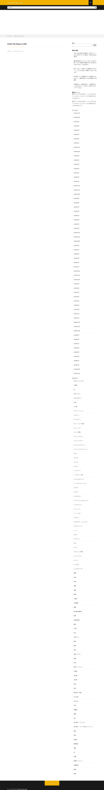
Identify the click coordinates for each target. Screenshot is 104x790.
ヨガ (75, 540)
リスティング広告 (78, 548)
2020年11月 (77, 325)
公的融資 (76, 599)
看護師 (75, 705)
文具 (75, 658)
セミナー (76, 463)
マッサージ (76, 535)
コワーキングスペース (79, 442)
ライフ (75, 544)
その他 (75, 404)
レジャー (76, 557)
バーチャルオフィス (79, 476)
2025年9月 (76, 121)
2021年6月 (76, 295)
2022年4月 (76, 253)
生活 (75, 701)
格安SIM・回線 (77, 688)
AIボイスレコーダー (79, 379)
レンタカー (76, 561)
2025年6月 (76, 130)
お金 (75, 400)
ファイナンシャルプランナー (81, 497)
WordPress (38, 786)
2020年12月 (77, 320)
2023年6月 (76, 210)
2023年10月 (77, 193)
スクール (76, 459)
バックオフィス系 (78, 472)
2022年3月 (76, 257)
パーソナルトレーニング (80, 480)
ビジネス (76, 485)
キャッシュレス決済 (79, 421)
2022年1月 (76, 265)
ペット (75, 527)
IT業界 (75, 383)
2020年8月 (76, 337)
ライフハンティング (22, 784)
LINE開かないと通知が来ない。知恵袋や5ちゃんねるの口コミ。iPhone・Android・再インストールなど (85, 86)
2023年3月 (76, 223)
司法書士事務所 (78, 607)
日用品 (75, 667)
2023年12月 (77, 185)
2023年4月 (76, 219)
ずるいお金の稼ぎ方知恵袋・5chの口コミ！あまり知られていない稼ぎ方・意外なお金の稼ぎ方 (85, 55)
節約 (75, 726)
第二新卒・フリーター (79, 718)
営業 (75, 612)
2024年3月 (76, 172)
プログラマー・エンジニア (80, 518)
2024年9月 (76, 155)
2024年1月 (76, 181)
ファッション (77, 506)
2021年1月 (76, 316)
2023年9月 (76, 198)
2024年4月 (76, 168)
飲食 (75, 768)
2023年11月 (77, 189)
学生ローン (76, 633)
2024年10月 (77, 151)
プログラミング (78, 523)
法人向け (76, 696)
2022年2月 (76, 261)
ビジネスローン (78, 493)
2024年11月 (77, 147)
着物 (75, 709)
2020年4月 (76, 354)
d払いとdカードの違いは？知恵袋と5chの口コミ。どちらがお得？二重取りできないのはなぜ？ (85, 70)
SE (74, 387)
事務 (75, 569)
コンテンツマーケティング (80, 446)
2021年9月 (76, 282)
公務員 (75, 595)
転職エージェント (78, 756)
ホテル (75, 531)
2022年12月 (77, 231)
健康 (75, 586)
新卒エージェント (78, 663)
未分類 (75, 671)
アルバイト (76, 413)
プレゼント (76, 514)
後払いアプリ (77, 650)
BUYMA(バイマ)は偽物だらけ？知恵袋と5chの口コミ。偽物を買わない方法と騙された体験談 (85, 78)
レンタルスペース (78, 565)
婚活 (75, 620)
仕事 (75, 578)
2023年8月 (76, 202)
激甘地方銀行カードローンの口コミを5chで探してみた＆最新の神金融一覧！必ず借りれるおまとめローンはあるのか (85, 63)
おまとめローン (78, 396)
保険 (75, 582)
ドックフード (77, 468)
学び (75, 629)
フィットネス (77, 510)
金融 (75, 764)
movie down (77, 105)
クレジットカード (78, 434)
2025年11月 (77, 113)
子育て (75, 624)
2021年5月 (76, 299)
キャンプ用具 (77, 430)
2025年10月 (77, 117)
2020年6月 (76, 346)
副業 (75, 603)
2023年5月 (76, 215)
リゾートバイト (78, 552)
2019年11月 (77, 371)
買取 (75, 743)
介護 (75, 574)
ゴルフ (75, 451)
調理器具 (76, 739)
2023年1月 (76, 227)
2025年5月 (76, 134)
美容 (75, 730)
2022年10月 (77, 240)
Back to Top (52, 778)
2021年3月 (76, 308)
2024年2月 (76, 176)
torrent (75, 98)
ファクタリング (78, 502)
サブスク (76, 455)
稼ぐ (75, 713)
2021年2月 (76, 312)
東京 (75, 679)
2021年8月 (76, 287)
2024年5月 (76, 164)
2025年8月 (76, 126)
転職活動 (76, 760)
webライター (77, 391)
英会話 (75, 735)
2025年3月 (76, 138)
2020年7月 (76, 342)
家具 (75, 637)
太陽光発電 (76, 616)
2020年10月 (77, 329)
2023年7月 (76, 206)
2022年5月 (76, 248)
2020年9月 (76, 333)
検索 (73, 43)
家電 (75, 641)
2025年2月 (76, 142)
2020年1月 (76, 363)
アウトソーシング (78, 408)
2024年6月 (76, 159)
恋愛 (75, 654)
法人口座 (76, 692)
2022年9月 (76, 244)
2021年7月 (76, 291)
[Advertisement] (52, 22)
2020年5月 (76, 350)
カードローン (77, 417)
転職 (75, 752)
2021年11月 (77, 274)
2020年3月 (76, 359)
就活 (75, 646)
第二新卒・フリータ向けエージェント (83, 722)
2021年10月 (77, 278)
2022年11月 (77, 236)
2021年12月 (77, 270)
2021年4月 (76, 303)
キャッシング (77, 425)
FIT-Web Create (23, 786)
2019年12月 (77, 367)
